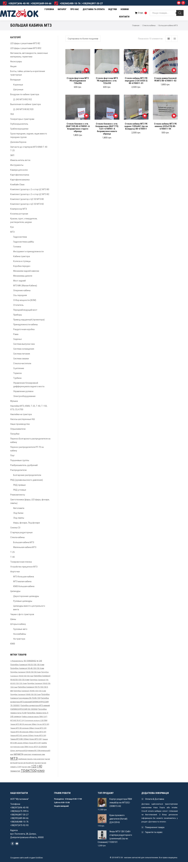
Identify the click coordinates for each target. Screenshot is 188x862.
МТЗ (12, 232)
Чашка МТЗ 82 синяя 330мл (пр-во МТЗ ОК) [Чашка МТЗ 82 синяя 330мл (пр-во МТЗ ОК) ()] (28, 735)
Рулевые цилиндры (22, 601)
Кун (12, 227)
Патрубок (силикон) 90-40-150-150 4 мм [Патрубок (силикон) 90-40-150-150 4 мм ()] (27, 668)
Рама (15, 334)
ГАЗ (12, 114)
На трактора (19, 639)
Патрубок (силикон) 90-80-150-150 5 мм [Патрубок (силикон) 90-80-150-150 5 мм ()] (29, 691)
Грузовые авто (20, 629)
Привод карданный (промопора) (29, 319)
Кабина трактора (21, 256)
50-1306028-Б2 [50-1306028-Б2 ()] (30, 661)
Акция (13, 66)
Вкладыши (15, 79)
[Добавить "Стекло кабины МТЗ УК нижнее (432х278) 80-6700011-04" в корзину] (174, 115)
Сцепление (18, 368)
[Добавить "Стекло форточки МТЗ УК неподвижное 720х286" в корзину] (86, 70)
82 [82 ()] (37, 661)
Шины (13, 619)
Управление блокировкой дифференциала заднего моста (28, 385)
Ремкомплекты (17, 495)
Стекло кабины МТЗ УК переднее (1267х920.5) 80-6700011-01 (136, 81)
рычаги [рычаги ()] (38, 763)
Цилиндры (15, 591)
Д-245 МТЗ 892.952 (22, 99)
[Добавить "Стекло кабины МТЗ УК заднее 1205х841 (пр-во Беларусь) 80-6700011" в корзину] (144, 115)
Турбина (17, 378)
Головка (17, 246)
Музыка (14, 401)
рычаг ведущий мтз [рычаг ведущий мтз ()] (26, 763)
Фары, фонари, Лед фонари (26, 523)
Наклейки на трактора (21, 414)
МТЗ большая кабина (23, 576)
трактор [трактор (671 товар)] (29, 770)
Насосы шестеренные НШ (22, 419)
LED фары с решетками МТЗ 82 (25, 43)
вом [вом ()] (11, 754)
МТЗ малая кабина (22, 581)
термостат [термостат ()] (15, 771)
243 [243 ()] (40, 661)
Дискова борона (18, 142)
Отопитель (18, 305)
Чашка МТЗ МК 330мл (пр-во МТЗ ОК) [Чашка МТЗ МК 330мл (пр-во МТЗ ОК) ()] (26, 739)
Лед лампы (18, 518)
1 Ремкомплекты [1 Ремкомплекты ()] (16, 661)
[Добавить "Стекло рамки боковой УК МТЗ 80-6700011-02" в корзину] (174, 70)
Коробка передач (21, 266)
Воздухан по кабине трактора (24, 94)
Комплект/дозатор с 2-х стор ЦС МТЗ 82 (29, 194)
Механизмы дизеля (22, 276)
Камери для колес (19, 170)
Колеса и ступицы (22, 261)
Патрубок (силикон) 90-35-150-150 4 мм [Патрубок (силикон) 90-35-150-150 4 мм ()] (27, 664)
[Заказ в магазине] (83, 39)
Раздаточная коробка (24, 329)
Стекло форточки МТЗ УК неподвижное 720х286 (78, 81)
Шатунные (18, 89)
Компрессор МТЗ (18, 209)
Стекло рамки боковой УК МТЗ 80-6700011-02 (165, 79)
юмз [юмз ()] (41, 770)
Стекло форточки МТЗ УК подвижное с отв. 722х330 (107, 81)
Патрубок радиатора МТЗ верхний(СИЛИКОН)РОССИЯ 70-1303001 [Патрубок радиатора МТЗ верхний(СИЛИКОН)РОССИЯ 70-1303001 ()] (29, 702)
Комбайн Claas (17, 184)
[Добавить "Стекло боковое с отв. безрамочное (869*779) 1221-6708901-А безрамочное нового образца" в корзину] (115, 115)
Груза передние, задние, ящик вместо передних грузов (28, 135)
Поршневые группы (19, 460)
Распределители (18, 470)
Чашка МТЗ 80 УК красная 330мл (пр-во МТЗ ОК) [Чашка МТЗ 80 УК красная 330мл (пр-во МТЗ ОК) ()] (29, 724)
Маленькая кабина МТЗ (24, 547)
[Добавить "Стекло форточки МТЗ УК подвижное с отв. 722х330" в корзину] (115, 70)
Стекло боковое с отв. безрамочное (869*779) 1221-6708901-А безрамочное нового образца (106, 129)
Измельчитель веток (20, 160)
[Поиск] (180, 13)
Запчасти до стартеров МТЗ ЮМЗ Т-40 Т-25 (28, 149)
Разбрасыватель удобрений (24, 465)
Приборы (17, 315)
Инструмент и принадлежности (28, 251)
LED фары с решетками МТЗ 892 (25, 48)
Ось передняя (20, 295)
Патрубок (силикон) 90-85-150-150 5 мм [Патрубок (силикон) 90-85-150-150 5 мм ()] (25, 694)
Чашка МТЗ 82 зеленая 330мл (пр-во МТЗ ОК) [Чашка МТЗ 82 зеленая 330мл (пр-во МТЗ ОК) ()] (28, 728)
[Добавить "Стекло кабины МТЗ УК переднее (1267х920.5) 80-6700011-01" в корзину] (144, 70)
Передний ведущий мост (25, 310)
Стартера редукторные (21, 532)
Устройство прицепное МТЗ (23, 567)
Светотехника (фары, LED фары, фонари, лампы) (29, 501)
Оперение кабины (22, 290)
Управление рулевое (23, 391)
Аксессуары (16, 61)
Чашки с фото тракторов (22, 614)
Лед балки (18, 513)
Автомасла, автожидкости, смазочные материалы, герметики (29, 55)
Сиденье (17, 339)
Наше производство (20, 424)
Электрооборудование (24, 396)
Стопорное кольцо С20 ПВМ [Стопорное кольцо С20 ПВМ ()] (35, 720)
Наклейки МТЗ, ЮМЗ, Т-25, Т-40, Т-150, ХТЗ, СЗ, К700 (28, 408)
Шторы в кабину (18, 624)
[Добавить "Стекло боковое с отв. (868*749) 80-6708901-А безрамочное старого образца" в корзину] (86, 115)
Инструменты (16, 165)
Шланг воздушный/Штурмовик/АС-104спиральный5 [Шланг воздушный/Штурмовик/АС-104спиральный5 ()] (30, 751)
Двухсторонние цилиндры (26, 596)
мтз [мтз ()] (14, 758)
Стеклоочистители (22, 363)
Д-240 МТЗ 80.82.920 (23, 109)
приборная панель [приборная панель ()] (25, 759)
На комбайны (19, 634)
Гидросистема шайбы (23, 242)
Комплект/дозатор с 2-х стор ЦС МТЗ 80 (29, 189)
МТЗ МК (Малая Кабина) (25, 285)
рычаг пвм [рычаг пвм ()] (26, 767)
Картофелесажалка (20, 179)
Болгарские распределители (27, 475)
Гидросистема (20, 237)
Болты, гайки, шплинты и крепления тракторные (27, 73)
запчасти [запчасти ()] (18, 754)
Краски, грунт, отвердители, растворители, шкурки (23, 220)
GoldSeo (39, 858)
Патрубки (14, 434)
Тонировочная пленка (21, 562)
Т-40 (12, 557)
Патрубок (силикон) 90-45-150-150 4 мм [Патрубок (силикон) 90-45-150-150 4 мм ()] (25, 672)
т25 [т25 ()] (33, 766)
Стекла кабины (149, 25)
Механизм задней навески (26, 271)
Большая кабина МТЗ (23, 542)
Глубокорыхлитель (19, 124)
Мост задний (19, 281)
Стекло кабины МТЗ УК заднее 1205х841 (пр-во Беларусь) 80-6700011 (136, 126)
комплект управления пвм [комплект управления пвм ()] (34, 754)
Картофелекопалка (19, 175)
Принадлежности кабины (25, 324)
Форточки (15, 571)
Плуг (12, 455)
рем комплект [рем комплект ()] (39, 759)
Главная (135, 25)
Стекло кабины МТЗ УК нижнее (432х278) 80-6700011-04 (165, 126)
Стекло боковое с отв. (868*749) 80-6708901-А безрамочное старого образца (78, 128)
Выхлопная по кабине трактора (25, 104)
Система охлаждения (23, 349)
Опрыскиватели (18, 429)
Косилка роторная (19, 214)
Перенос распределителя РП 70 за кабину (27, 449)
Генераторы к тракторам (22, 119)
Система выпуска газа (24, 344)
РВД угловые (19, 490)
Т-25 (12, 552)
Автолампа (18, 508)
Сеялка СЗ (15, 527)
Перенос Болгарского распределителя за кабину (30, 440)
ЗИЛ (12, 155)
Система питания (21, 354)
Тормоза (17, 373)
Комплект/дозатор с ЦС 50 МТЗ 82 (27, 204)
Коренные (18, 84)
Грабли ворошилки (19, 129)
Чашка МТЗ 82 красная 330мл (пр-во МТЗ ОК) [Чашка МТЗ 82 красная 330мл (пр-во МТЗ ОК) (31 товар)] (28, 732)
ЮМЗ (12, 644)
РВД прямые (19, 485)
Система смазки (21, 358)
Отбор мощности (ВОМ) (24, 300)
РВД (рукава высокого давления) (26, 480)
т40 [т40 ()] (39, 766)
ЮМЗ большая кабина (23, 586)
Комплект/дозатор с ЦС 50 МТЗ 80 (27, 199)
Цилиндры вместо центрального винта (29, 608)
